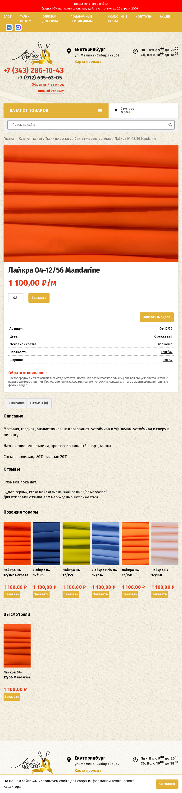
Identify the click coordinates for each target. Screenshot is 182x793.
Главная (9, 139)
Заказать (39, 298)
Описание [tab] (16, 403)
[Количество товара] (15, 298)
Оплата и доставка (50, 19)
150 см (168, 360)
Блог (8, 16)
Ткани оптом (25, 19)
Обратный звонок (48, 84)
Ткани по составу (58, 139)
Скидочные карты (117, 19)
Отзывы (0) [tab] (39, 403)
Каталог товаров (56, 110)
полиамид (165, 344)
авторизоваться (85, 497)
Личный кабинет (51, 91)
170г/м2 (167, 352)
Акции (165, 16)
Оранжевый (163, 336)
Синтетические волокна (93, 139)
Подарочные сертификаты (81, 19)
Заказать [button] (12, 594)
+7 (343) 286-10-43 (34, 70)
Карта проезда (88, 62)
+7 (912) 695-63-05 (40, 78)
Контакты (144, 16)
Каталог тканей (30, 139)
